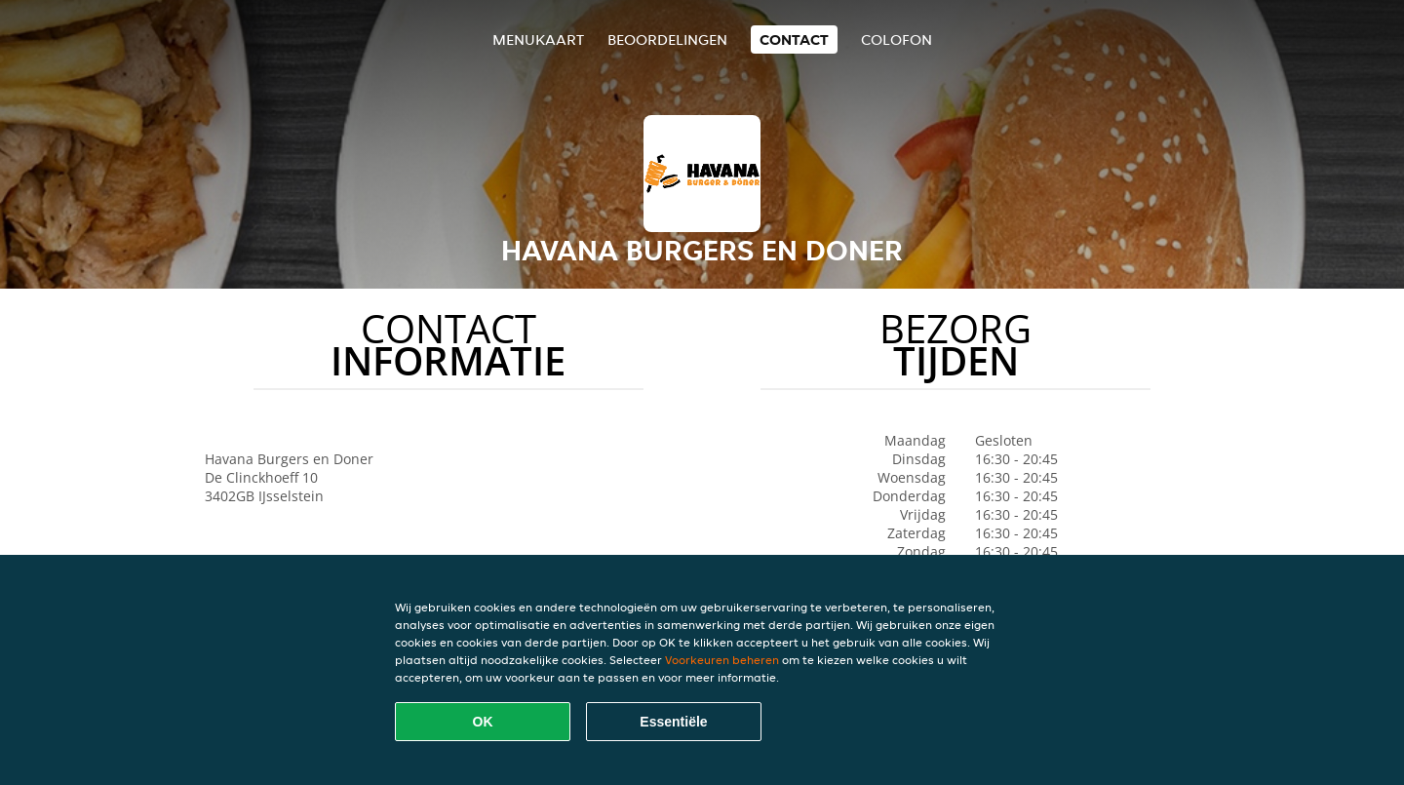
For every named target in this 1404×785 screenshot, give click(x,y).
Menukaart (538, 39)
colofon (896, 39)
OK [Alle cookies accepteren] (483, 721)
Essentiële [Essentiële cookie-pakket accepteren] (673, 721)
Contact (794, 39)
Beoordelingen (667, 39)
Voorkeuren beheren (722, 659)
